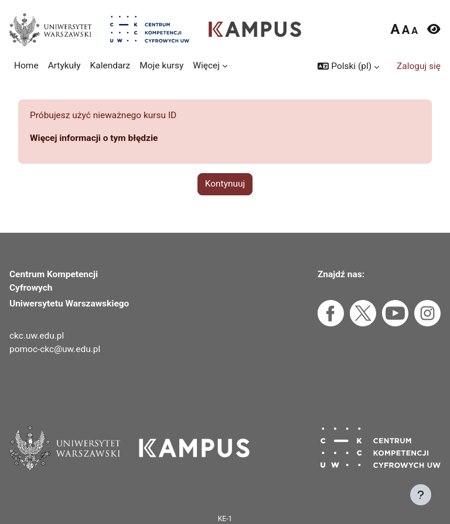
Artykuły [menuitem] (64, 65)
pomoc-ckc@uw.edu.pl (54, 349)
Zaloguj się (419, 66)
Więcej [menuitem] (206, 65)
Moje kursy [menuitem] (161, 65)
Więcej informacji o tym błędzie (94, 138)
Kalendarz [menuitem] (110, 65)
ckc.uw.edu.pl (36, 335)
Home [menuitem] (26, 65)
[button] (348, 66)
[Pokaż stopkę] (420, 494)
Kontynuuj (225, 183)
